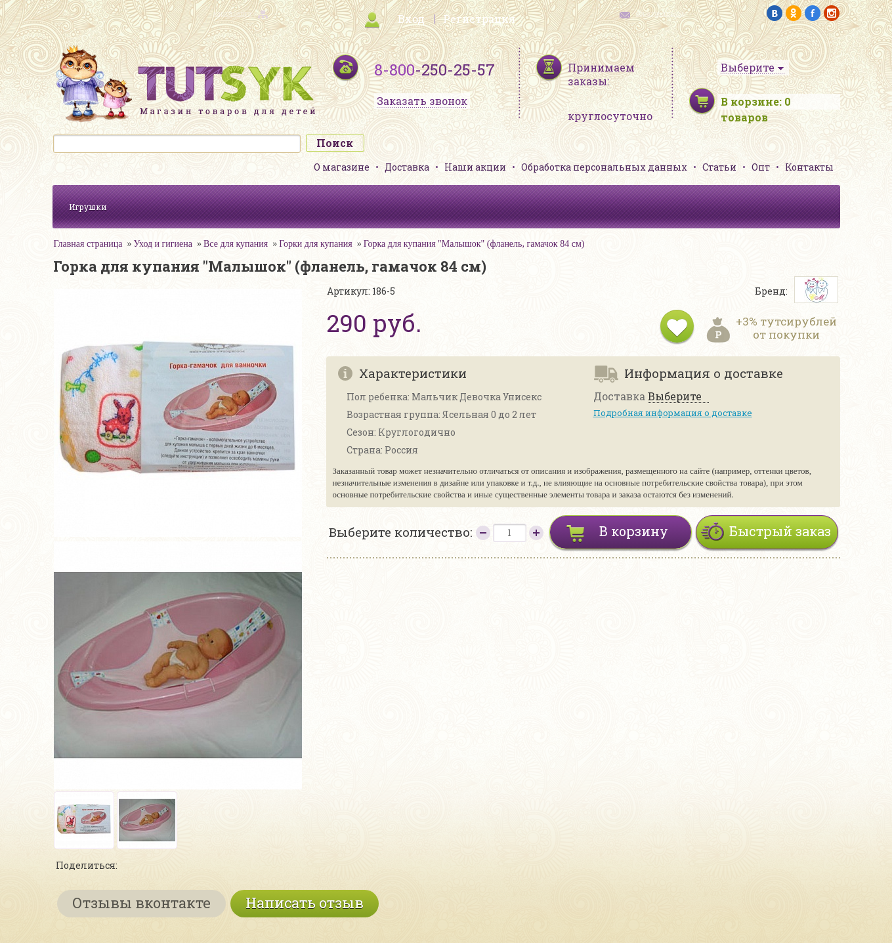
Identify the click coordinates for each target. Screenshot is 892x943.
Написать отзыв (304, 902)
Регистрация (479, 19)
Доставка (407, 167)
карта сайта (232, 13)
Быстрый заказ (780, 530)
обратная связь (660, 13)
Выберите (675, 396)
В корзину (633, 530)
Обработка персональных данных (604, 167)
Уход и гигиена (162, 244)
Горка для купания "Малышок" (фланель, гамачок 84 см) (474, 244)
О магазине (342, 167)
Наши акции (475, 167)
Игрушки (88, 206)
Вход (411, 19)
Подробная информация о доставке (672, 413)
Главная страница (88, 244)
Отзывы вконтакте (141, 902)
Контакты (809, 167)
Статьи (719, 167)
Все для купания (235, 244)
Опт (761, 167)
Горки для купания (315, 244)
